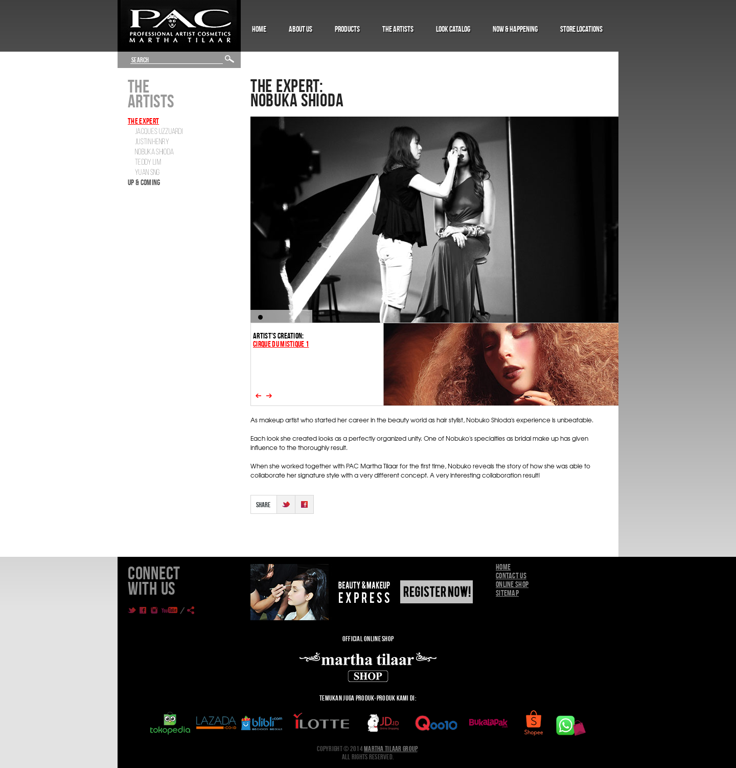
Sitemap (507, 593)
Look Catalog (453, 29)
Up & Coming (144, 182)
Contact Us (511, 575)
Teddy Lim (148, 163)
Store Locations (581, 29)
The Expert (143, 121)
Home (259, 29)
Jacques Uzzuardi (159, 132)
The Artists (397, 29)
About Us (300, 29)
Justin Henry (152, 142)
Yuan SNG (147, 173)
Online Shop (512, 584)
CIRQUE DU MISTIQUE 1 (281, 344)
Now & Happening (515, 29)
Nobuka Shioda (154, 152)
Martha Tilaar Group (390, 748)
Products (347, 29)
